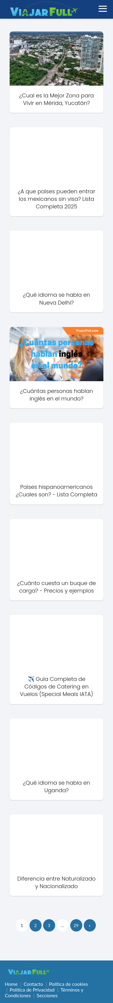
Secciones (47, 995)
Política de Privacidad (32, 989)
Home (11, 984)
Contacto (33, 984)
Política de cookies (68, 984)
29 (76, 925)
